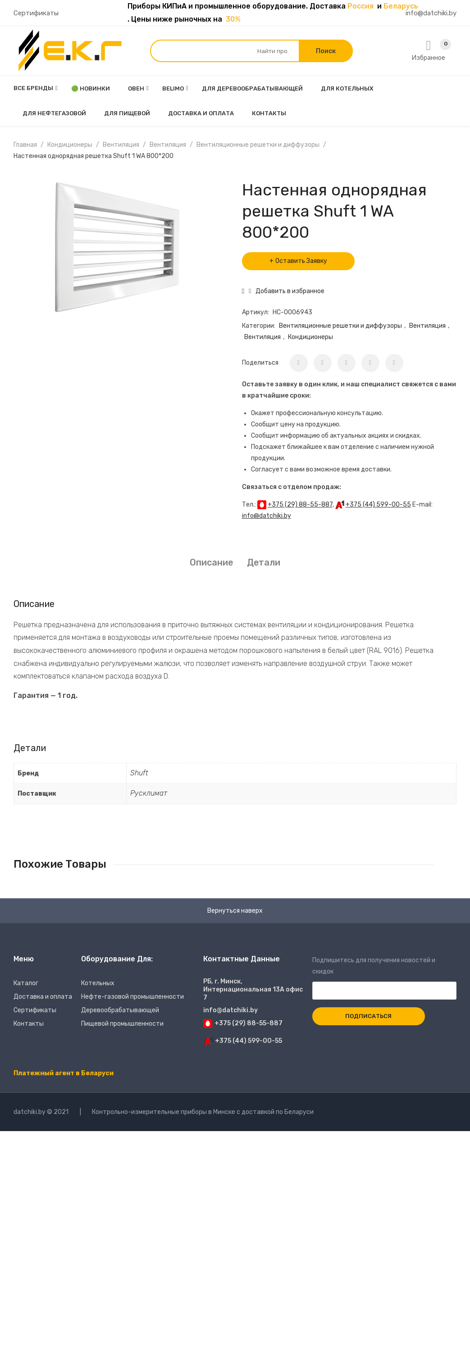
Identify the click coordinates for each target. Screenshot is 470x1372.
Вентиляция (121, 145)
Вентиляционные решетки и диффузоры (257, 145)
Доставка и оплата (43, 997)
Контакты (29, 1024)
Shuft (139, 773)
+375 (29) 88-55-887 (300, 504)
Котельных (97, 983)
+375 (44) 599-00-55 (378, 504)
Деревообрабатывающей (120, 1010)
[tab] (211, 563)
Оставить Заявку (301, 261)
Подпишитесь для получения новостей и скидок (384, 975)
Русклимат (148, 793)
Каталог (26, 983)
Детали (263, 562)
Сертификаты (36, 13)
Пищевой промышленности (122, 1024)
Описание (211, 562)
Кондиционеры (69, 145)
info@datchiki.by (431, 13)
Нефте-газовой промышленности (132, 997)
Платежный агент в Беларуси (64, 1073)
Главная (25, 145)
